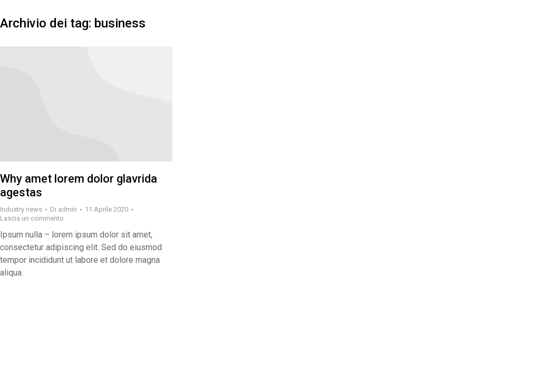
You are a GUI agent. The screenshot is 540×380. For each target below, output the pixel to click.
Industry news (21, 209)
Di (63, 209)
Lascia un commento (32, 218)
